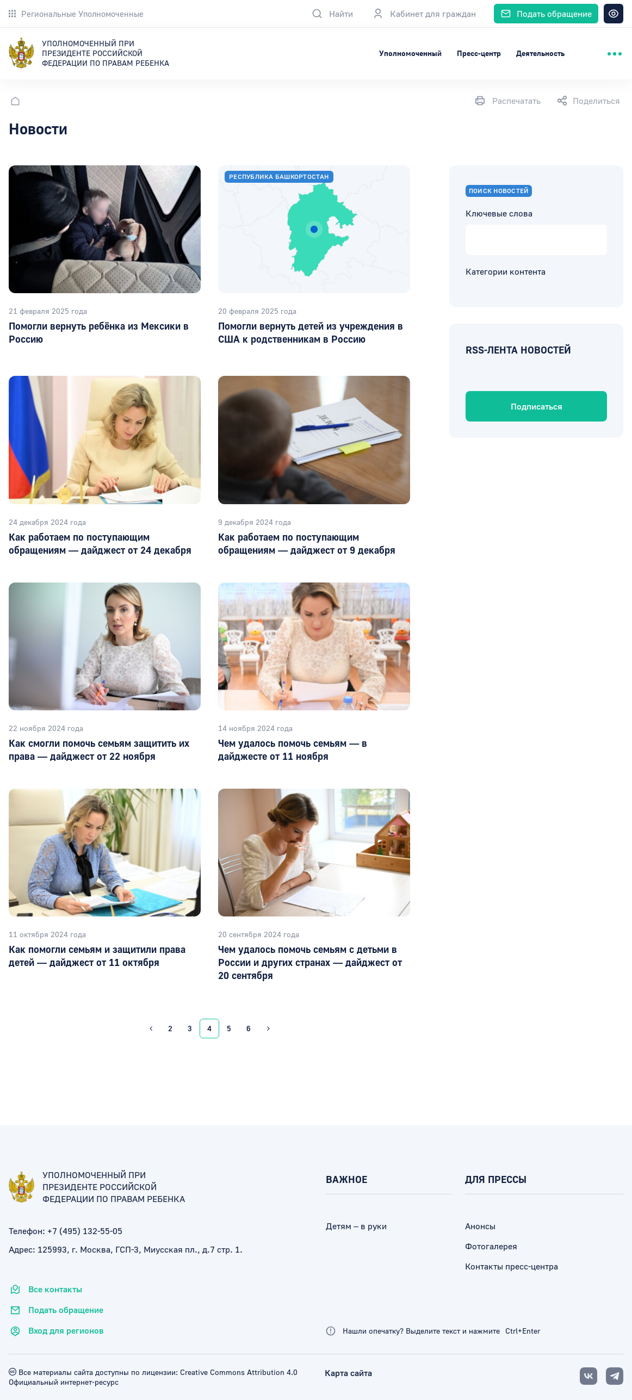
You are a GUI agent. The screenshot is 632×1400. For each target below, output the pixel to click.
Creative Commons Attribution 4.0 (238, 1372)
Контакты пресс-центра (511, 1266)
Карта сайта (348, 1372)
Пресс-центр (479, 53)
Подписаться (536, 406)
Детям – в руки (356, 1226)
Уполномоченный (410, 53)
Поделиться (588, 100)
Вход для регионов (56, 1330)
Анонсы (480, 1226)
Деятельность (540, 53)
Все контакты (45, 1289)
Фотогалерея (491, 1246)
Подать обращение (56, 1310)
